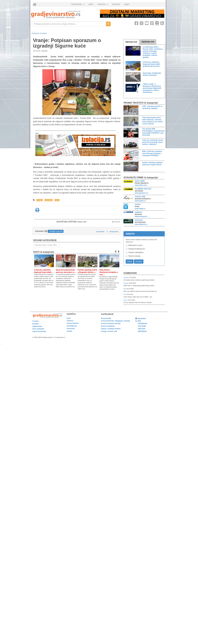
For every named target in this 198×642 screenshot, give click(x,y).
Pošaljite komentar (56, 231)
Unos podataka (38, 329)
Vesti (44, 33)
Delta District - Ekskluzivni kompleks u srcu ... (108, 272)
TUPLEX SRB (140, 197)
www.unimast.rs (141, 216)
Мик (125, 289)
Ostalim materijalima (135, 252)
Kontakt (35, 324)
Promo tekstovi (73, 323)
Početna (36, 33)
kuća (57, 200)
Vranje (39, 200)
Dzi (124, 294)
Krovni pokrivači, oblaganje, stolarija (115, 321)
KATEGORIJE (78, 5)
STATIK (138, 204)
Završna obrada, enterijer (111, 323)
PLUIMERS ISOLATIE (143, 189)
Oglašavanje (37, 326)
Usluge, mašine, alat (109, 331)
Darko (125, 300)
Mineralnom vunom (135, 245)
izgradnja (48, 200)
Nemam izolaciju (134, 256)
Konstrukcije (106, 318)
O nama (35, 321)
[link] (63, 14)
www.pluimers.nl (141, 193)
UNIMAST (138, 212)
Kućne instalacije (108, 326)
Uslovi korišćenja (39, 331)
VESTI (91, 4)
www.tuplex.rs (140, 201)
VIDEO (126, 4)
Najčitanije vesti (148, 42)
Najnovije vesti (131, 42)
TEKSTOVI (103, 5)
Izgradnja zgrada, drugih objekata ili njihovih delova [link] (47, 245)
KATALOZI (116, 4)
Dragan (126, 277)
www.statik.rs (140, 209)
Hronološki (100, 231)
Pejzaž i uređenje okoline (111, 329)
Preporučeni (113, 231)
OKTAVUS (139, 220)
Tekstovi (70, 321)
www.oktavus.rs (141, 224)
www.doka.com (141, 185)
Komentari (130, 273)
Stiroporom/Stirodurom (136, 249)
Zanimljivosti (72, 326)
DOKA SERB (140, 181)
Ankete (69, 331)
